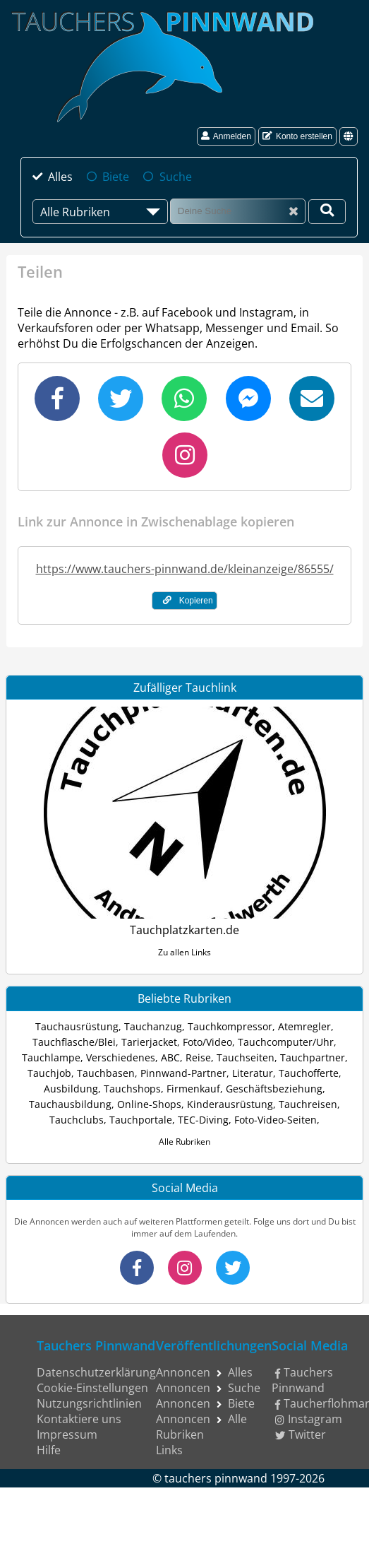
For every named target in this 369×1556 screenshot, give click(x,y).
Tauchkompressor (230, 1026)
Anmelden (226, 136)
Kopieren (187, 601)
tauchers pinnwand (215, 1478)
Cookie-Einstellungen (92, 1388)
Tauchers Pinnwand (302, 1380)
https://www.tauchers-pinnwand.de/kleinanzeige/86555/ (185, 569)
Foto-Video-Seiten (275, 1119)
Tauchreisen (308, 1104)
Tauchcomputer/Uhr (286, 1042)
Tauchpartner (312, 1057)
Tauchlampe (51, 1057)
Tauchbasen (106, 1073)
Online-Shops (149, 1104)
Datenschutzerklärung (96, 1372)
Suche (175, 176)
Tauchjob (49, 1073)
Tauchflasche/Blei (74, 1042)
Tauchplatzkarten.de (184, 930)
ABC (170, 1057)
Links (169, 1450)
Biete (115, 176)
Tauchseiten (245, 1057)
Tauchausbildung (70, 1104)
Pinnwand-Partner (183, 1073)
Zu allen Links (184, 952)
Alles (60, 176)
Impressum (67, 1434)
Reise (198, 1057)
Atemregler (304, 1026)
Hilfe (49, 1450)
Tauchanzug (153, 1026)
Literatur (252, 1073)
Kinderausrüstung (230, 1104)
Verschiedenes (120, 1057)
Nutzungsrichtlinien (89, 1403)
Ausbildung (71, 1088)
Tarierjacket (149, 1042)
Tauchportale (140, 1119)
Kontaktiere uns (79, 1419)
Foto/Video (207, 1042)
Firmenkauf (193, 1088)
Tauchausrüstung (77, 1026)
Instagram (308, 1419)
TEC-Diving (203, 1119)
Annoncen (183, 1372)
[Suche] (238, 211)
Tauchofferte (309, 1073)
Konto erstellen (297, 136)
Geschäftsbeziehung (274, 1088)
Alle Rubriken (184, 1142)
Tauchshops (132, 1088)
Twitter (300, 1434)
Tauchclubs (76, 1119)
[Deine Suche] (327, 211)
